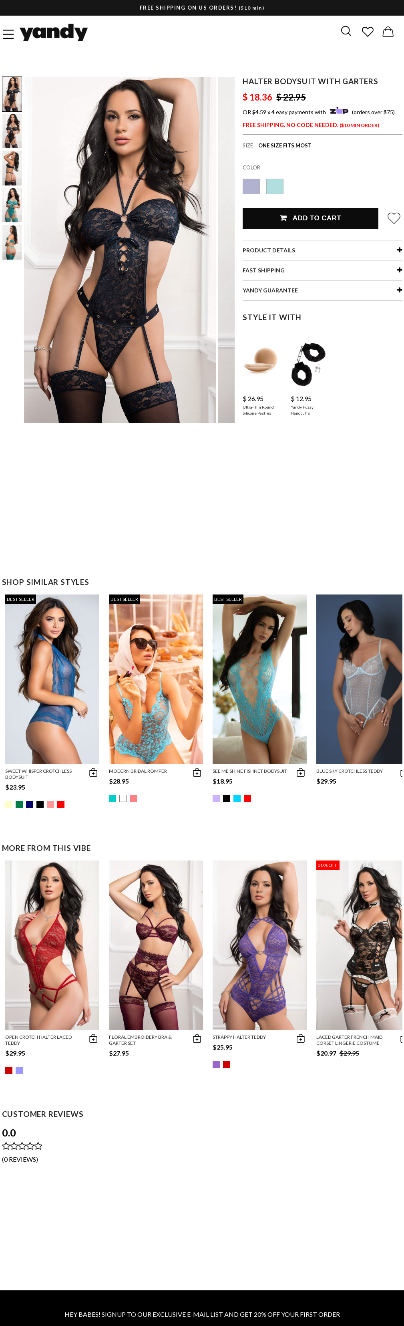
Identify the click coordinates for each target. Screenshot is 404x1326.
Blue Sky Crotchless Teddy (349, 771)
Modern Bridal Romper (138, 771)
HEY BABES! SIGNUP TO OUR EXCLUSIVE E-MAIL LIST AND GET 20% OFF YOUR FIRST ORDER (202, 1314)
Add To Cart (310, 218)
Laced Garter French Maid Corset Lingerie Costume (349, 1040)
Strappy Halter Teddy (239, 1037)
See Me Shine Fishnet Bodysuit (250, 771)
